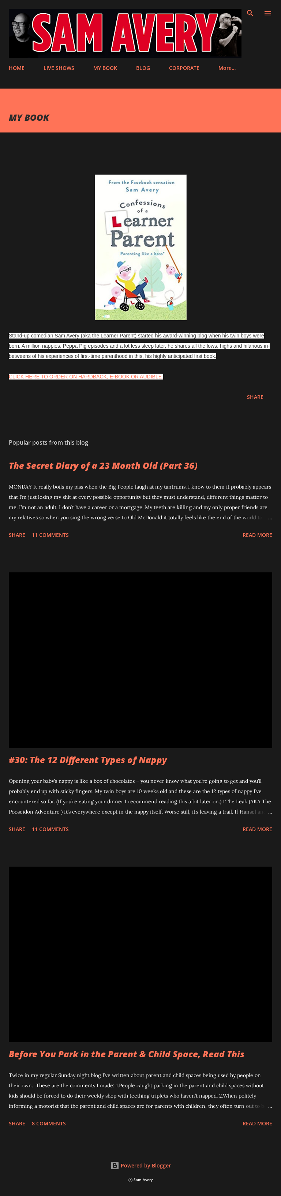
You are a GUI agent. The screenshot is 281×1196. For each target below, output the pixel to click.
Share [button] (255, 396)
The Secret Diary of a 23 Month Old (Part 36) (103, 465)
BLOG (143, 67)
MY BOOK (105, 67)
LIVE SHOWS (59, 67)
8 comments (49, 1123)
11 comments (50, 534)
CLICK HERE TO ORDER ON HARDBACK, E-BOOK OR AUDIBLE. (86, 377)
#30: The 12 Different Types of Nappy (88, 760)
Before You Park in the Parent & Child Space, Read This (126, 1054)
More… (227, 67)
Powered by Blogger (140, 1165)
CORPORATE (184, 67)
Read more (257, 534)
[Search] (250, 13)
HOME (17, 67)
